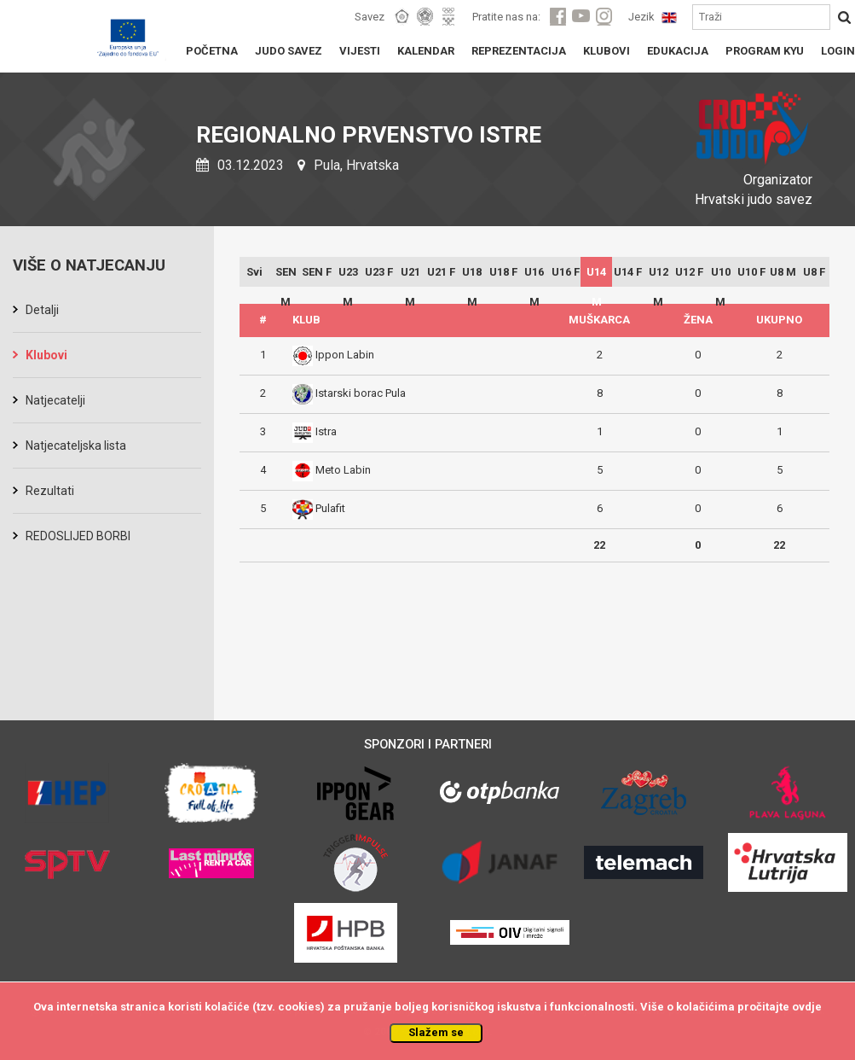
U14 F (628, 271)
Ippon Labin (344, 354)
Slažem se (436, 1032)
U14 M (596, 276)
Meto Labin (343, 469)
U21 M (410, 276)
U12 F (689, 271)
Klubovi (46, 355)
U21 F (441, 271)
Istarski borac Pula (360, 393)
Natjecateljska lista (76, 445)
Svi (254, 271)
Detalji (42, 310)
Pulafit (330, 508)
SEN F (317, 271)
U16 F (566, 271)
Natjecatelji (55, 400)
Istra (326, 431)
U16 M (534, 276)
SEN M (286, 276)
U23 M (348, 276)
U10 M (721, 276)
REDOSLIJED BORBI (78, 536)
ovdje (807, 1006)
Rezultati (50, 491)
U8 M (783, 271)
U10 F (751, 271)
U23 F (379, 271)
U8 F (814, 271)
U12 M (658, 276)
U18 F (503, 271)
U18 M (472, 276)
